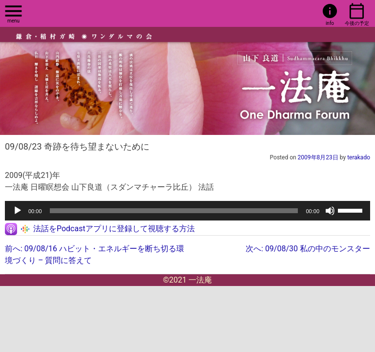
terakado (358, 157)
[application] (187, 210)
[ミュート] (330, 211)
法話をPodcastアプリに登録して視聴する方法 (114, 228)
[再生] (17, 211)
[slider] (174, 210)
